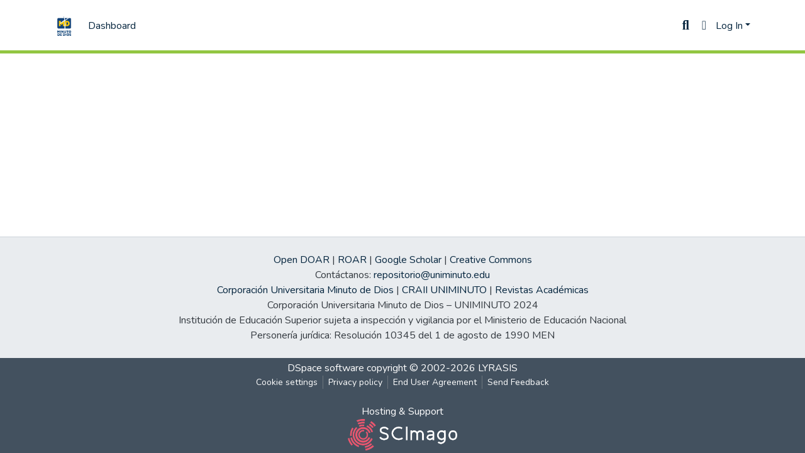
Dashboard (112, 26)
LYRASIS (498, 368)
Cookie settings (287, 382)
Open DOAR (302, 260)
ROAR (352, 260)
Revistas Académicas (542, 290)
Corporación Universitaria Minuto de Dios (305, 290)
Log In (729, 26)
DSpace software (325, 368)
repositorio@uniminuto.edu (432, 275)
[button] (704, 25)
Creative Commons (491, 260)
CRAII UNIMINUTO (444, 290)
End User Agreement (435, 382)
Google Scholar (408, 260)
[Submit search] (686, 25)
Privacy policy (355, 382)
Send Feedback (518, 382)
